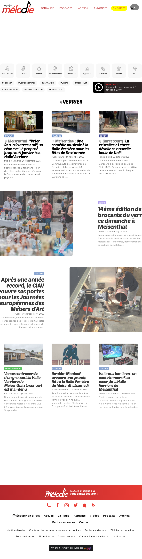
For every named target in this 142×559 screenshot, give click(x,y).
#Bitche (64, 83)
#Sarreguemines (26, 83)
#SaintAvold (48, 83)
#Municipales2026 (33, 90)
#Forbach (7, 83)
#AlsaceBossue (10, 90)
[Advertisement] (71, 39)
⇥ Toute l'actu (56, 90)
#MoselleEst (81, 83)
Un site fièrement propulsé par (71, 548)
